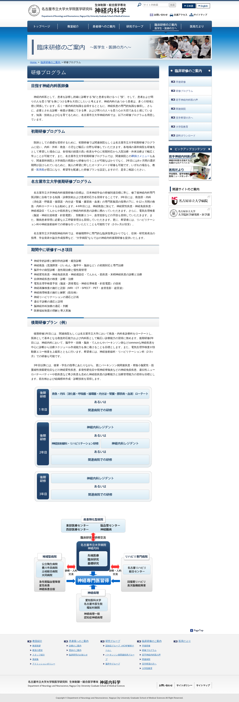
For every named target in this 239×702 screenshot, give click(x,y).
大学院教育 (182, 126)
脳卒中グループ (112, 664)
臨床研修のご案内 (165, 26)
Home (33, 62)
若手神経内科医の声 (187, 99)
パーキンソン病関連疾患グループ (119, 657)
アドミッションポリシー (43, 664)
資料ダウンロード (185, 135)
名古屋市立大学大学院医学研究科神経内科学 (79, 10)
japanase (189, 5)
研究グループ (134, 26)
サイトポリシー (184, 685)
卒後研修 (181, 81)
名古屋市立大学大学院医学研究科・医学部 (190, 213)
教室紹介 (73, 26)
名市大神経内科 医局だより (190, 172)
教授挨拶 (36, 646)
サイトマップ (198, 14)
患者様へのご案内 (103, 26)
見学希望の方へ (184, 117)
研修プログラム (184, 91)
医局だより (196, 26)
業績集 (35, 659)
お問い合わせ (158, 14)
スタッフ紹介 (38, 655)
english (203, 5)
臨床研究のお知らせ (78, 655)
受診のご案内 (75, 650)
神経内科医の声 (190, 159)
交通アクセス (178, 14)
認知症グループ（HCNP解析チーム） (119, 648)
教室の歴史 (37, 650)
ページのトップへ (196, 630)
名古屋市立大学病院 (190, 200)
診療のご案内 (75, 646)
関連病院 (181, 108)
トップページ (42, 26)
